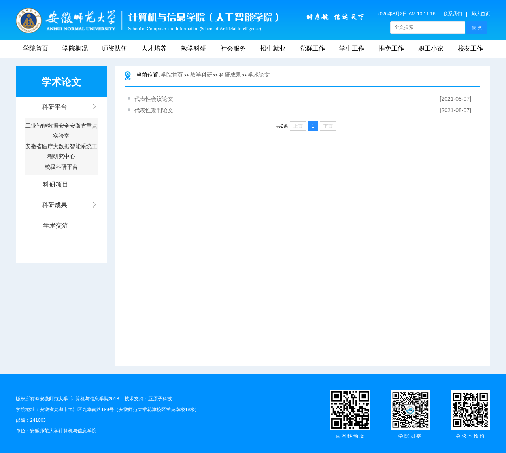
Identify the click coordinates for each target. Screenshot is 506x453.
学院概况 (75, 48)
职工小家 (431, 48)
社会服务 (233, 48)
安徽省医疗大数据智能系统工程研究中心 (61, 148)
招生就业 (272, 48)
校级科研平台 (61, 167)
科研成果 (230, 75)
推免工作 (391, 48)
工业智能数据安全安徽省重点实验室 (61, 128)
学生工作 (351, 48)
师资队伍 (114, 48)
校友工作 (470, 48)
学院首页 (35, 48)
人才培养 (154, 48)
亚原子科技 (160, 399)
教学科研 (193, 48)
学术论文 (259, 75)
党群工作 (312, 48)
